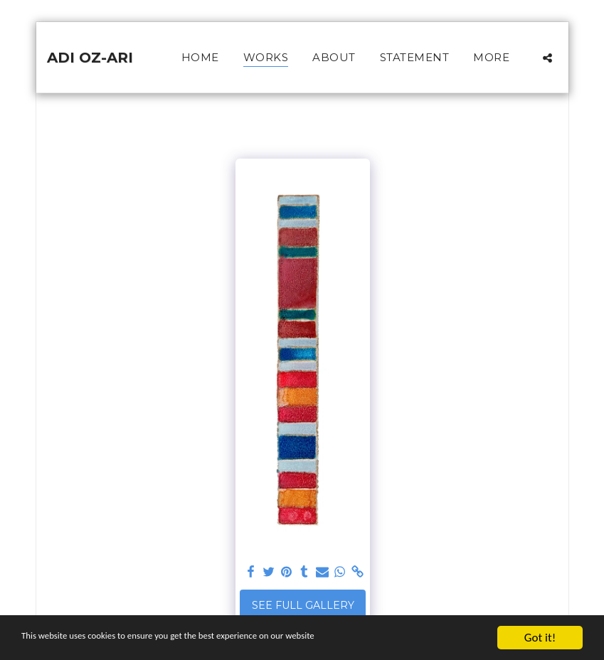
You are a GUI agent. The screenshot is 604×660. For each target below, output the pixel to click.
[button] (547, 57)
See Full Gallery (303, 605)
